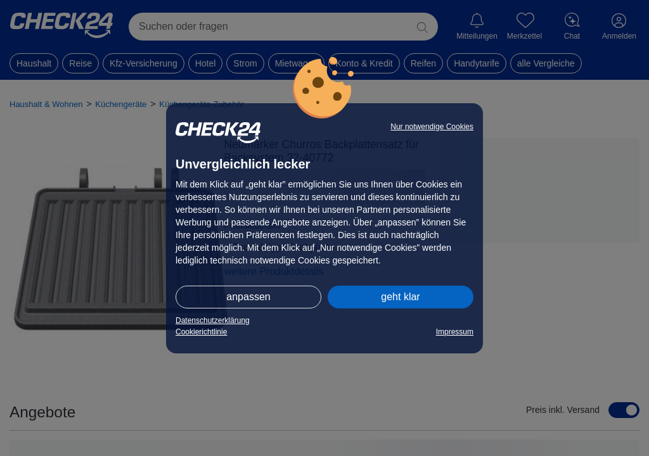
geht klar (400, 296)
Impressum (454, 331)
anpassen (248, 296)
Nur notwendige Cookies (431, 126)
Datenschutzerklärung (213, 320)
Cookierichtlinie (201, 331)
